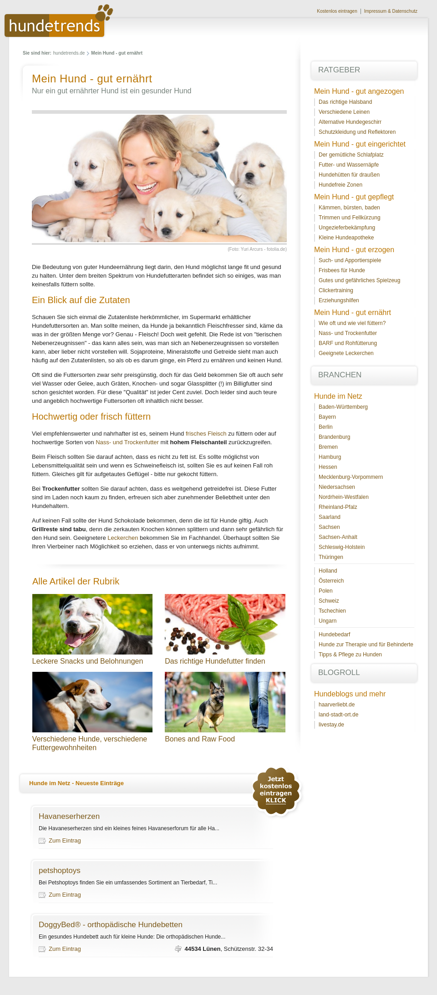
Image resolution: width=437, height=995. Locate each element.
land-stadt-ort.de (338, 714)
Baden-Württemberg (343, 407)
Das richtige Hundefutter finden (215, 661)
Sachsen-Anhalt (338, 537)
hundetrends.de (69, 53)
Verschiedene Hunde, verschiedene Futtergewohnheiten (92, 743)
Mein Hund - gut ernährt (352, 312)
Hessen (328, 467)
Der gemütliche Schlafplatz (351, 155)
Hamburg (330, 457)
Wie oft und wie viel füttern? (352, 323)
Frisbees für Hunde (342, 270)
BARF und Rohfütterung (348, 343)
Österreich (331, 581)
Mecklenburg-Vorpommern (351, 477)
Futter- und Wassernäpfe (349, 165)
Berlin (326, 427)
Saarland (329, 517)
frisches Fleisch (206, 433)
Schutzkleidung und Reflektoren (357, 132)
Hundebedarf (334, 634)
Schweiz (329, 601)
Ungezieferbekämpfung (347, 227)
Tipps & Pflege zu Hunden (350, 654)
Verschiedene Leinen (344, 112)
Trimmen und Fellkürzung (350, 217)
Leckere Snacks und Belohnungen (87, 661)
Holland (328, 571)
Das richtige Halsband (345, 102)
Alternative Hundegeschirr (350, 122)
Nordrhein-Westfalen (344, 497)
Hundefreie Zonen (340, 185)
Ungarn (327, 621)
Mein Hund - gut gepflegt (354, 197)
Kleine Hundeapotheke (346, 237)
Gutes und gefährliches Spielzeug (359, 280)
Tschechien (332, 611)
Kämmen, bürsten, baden (349, 207)
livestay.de (331, 724)
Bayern (327, 417)
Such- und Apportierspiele (350, 260)
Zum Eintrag (65, 840)
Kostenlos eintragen (337, 11)
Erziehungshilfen (339, 300)
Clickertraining (336, 290)
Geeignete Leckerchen (346, 353)
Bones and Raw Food (200, 739)
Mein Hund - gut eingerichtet (360, 144)
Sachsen (329, 527)
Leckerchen (122, 537)
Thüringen (331, 557)
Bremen (328, 447)
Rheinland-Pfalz (338, 507)
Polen (326, 591)
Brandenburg (334, 437)
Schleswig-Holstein (342, 547)
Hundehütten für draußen (349, 175)
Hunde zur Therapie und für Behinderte (366, 644)
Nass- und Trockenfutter (127, 442)
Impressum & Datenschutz (390, 11)
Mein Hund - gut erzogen (354, 250)
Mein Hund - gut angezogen (359, 91)
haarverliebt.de (337, 704)
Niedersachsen (337, 487)
